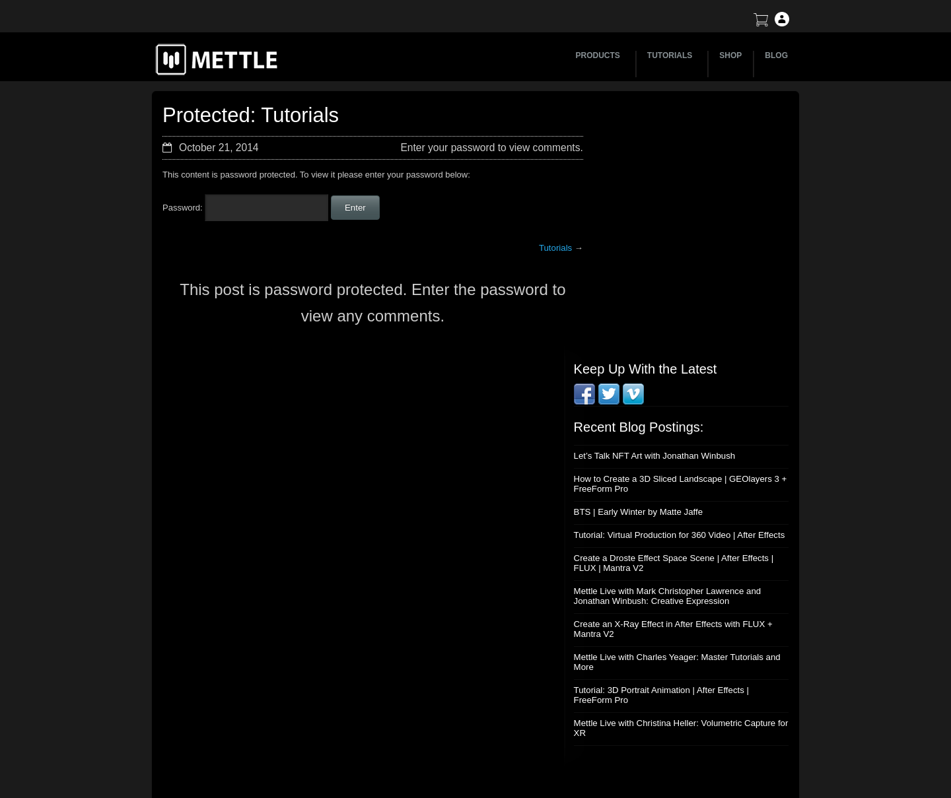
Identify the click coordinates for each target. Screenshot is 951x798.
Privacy (666, 712)
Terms (664, 666)
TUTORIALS (671, 55)
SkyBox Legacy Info (690, 735)
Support (667, 643)
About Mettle (676, 619)
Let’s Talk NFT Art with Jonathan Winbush (672, 210)
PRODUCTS (600, 55)
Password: (245, 208)
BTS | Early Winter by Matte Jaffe (656, 266)
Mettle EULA (676, 689)
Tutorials (546, 248)
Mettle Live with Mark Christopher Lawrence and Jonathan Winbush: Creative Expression (685, 360)
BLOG (776, 55)
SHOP (730, 55)
